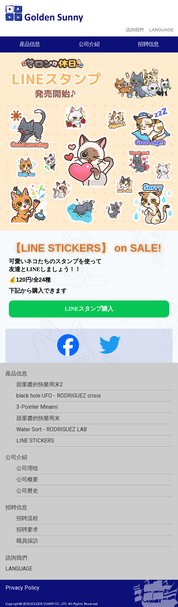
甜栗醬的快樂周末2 (39, 384)
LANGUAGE (161, 29)
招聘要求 (27, 529)
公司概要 (27, 479)
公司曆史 (27, 490)
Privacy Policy (22, 588)
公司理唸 (27, 468)
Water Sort (51, 429)
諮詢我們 (135, 29)
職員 (27, 541)
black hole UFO (58, 395)
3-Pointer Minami (37, 407)
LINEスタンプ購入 (89, 309)
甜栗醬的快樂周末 (38, 418)
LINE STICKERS (35, 440)
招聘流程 (27, 518)
